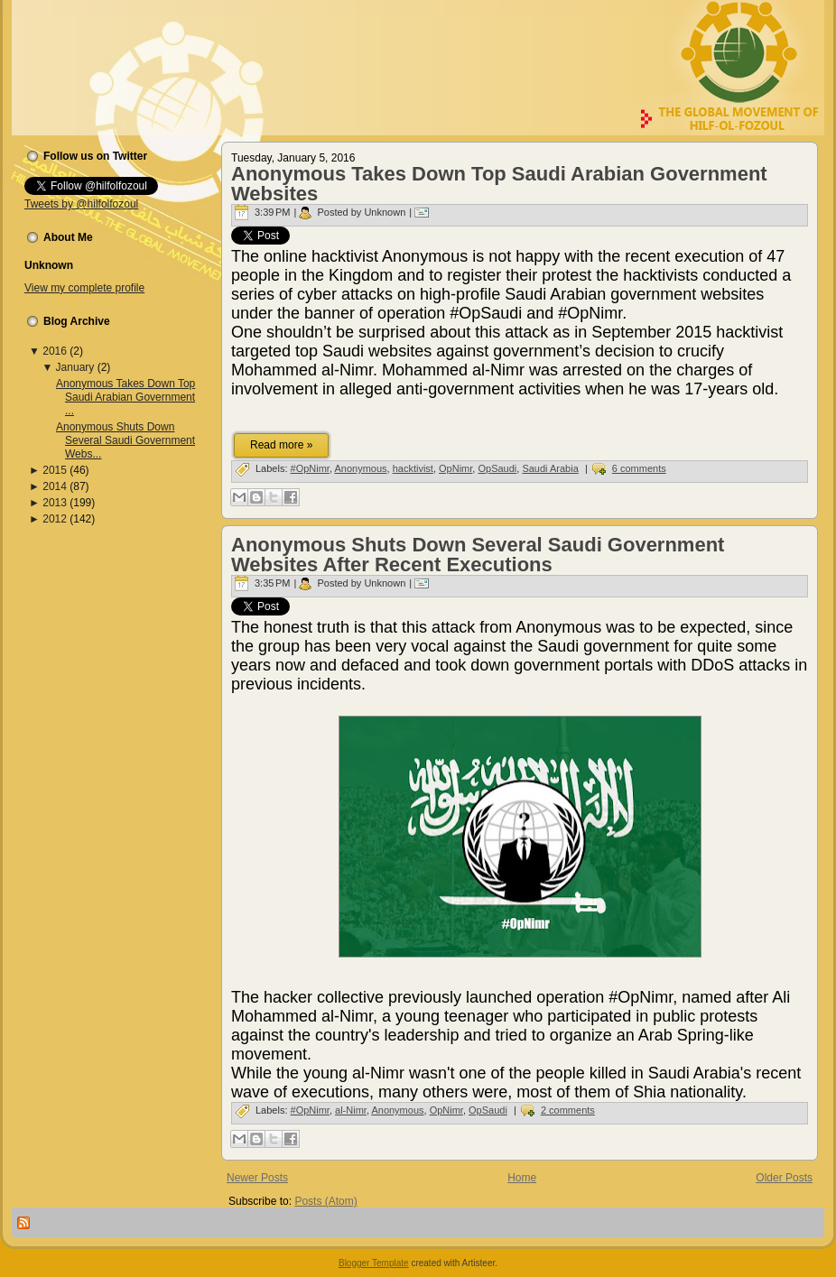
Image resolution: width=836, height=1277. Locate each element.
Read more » (281, 445)
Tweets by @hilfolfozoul (81, 204)
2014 (54, 486)
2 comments (568, 1110)
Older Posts (784, 1177)
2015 (54, 470)
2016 (54, 351)
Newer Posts (257, 1177)
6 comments (639, 468)
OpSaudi (497, 468)
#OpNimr (310, 468)
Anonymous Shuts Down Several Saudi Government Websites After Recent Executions (477, 554)
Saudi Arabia (550, 468)
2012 (54, 519)
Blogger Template (374, 1263)
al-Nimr (351, 1110)
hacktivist (413, 468)
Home (521, 1177)
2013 (54, 502)
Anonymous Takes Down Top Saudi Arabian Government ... (125, 397)
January (75, 367)
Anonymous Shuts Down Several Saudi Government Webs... (125, 440)
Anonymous (360, 468)
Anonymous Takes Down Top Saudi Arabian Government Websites (499, 183)
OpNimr (455, 468)
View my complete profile (84, 288)
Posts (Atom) (325, 1201)
